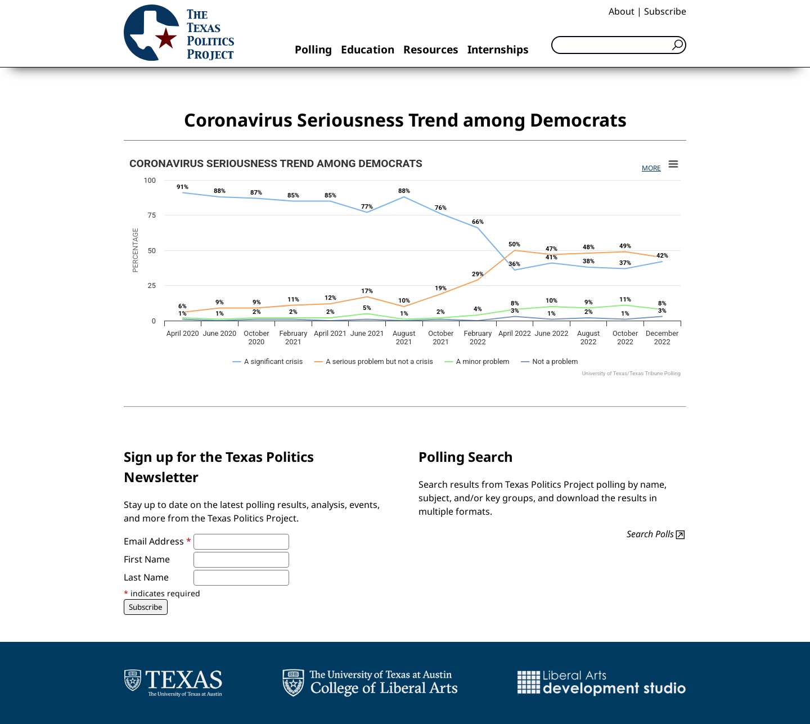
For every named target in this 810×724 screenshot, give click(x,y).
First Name (147, 559)
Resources (430, 49)
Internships (498, 49)
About (621, 11)
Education (367, 49)
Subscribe (665, 11)
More (651, 168)
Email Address (157, 541)
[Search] (618, 45)
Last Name (146, 577)
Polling (313, 49)
